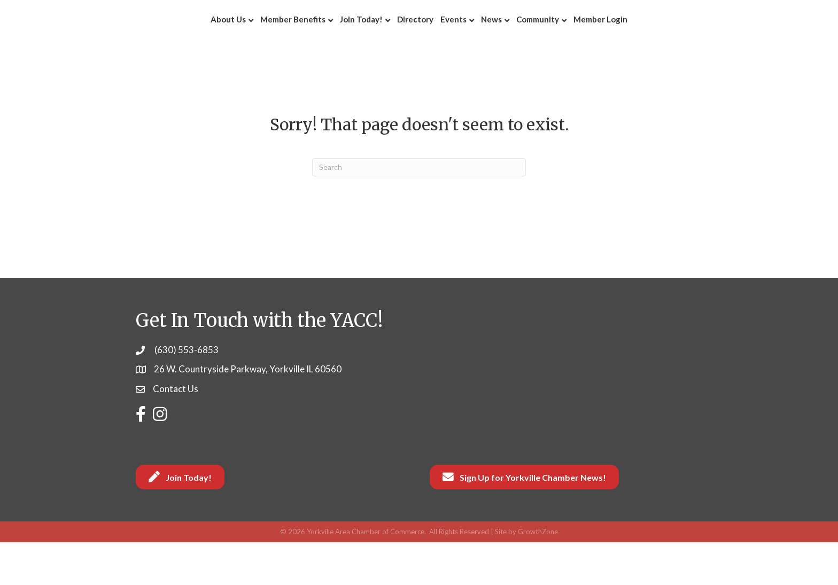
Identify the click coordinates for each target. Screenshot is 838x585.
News (561, 40)
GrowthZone (538, 574)
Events (523, 40)
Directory (345, 40)
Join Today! (291, 40)
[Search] (419, 210)
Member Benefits (222, 40)
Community (607, 40)
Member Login (670, 40)
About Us (158, 40)
